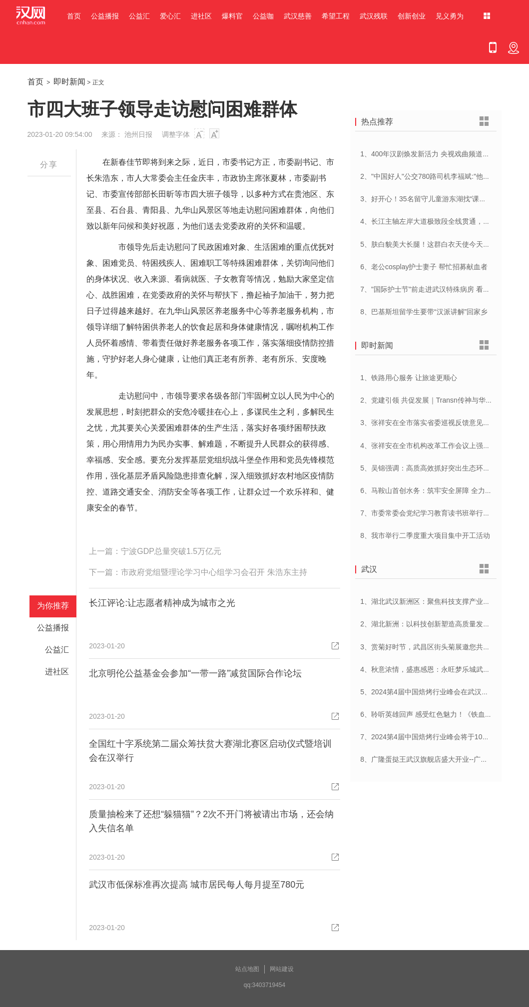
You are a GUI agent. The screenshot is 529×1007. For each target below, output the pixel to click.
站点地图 (247, 969)
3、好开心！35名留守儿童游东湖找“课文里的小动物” (442, 199)
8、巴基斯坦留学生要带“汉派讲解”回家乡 (424, 312)
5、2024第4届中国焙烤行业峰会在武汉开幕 (428, 692)
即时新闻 (69, 81)
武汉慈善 (298, 16)
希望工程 (336, 16)
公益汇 (139, 16)
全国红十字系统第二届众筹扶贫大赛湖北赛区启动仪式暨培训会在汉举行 (210, 751)
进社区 (201, 16)
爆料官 (232, 16)
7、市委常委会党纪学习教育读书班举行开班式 (432, 513)
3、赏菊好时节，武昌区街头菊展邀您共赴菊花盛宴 (439, 647)
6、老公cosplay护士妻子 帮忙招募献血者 (424, 267)
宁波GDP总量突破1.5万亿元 (171, 551)
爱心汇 (170, 16)
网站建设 (282, 969)
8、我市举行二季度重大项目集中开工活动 (425, 535)
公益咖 (263, 16)
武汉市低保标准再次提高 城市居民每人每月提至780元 (196, 885)
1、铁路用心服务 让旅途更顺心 (408, 378)
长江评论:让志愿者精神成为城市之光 (162, 603)
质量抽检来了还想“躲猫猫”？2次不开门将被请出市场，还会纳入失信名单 (211, 821)
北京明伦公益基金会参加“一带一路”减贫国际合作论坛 (195, 673)
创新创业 (412, 16)
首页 (74, 16)
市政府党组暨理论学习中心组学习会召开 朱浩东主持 (214, 572)
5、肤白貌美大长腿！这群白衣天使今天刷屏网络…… (442, 244)
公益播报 (105, 16)
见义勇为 (450, 16)
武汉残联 (374, 16)
